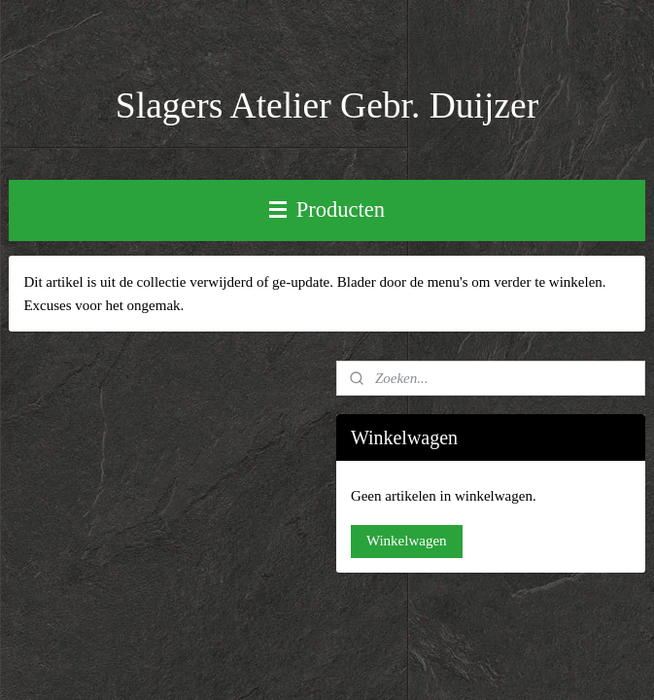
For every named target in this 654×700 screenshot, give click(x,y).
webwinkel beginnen (390, 622)
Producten (327, 209)
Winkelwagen (406, 540)
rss (332, 622)
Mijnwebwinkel (531, 622)
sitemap (302, 622)
